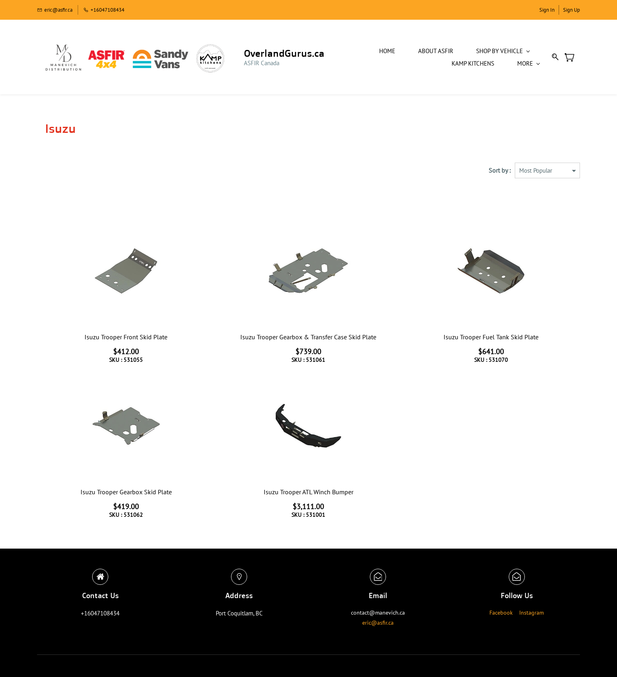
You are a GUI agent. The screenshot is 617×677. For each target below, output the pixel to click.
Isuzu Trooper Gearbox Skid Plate (126, 491)
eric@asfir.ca (378, 621)
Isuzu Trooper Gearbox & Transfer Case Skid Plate (308, 336)
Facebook (501, 611)
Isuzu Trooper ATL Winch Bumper (308, 491)
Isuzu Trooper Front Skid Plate (126, 336)
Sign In (547, 9)
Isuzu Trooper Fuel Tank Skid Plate (491, 336)
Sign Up (571, 9)
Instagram (531, 611)
